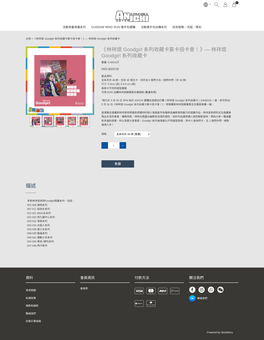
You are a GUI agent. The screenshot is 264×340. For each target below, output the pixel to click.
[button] (91, 50)
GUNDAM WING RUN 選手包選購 (113, 27)
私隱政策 (31, 298)
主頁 (28, 38)
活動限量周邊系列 (74, 27)
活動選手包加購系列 (154, 27)
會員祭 (84, 288)
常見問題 (31, 290)
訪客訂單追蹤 (33, 321)
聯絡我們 (31, 313)
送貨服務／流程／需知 (186, 27)
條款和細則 (32, 305)
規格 (104, 134)
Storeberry (227, 332)
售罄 (117, 164)
